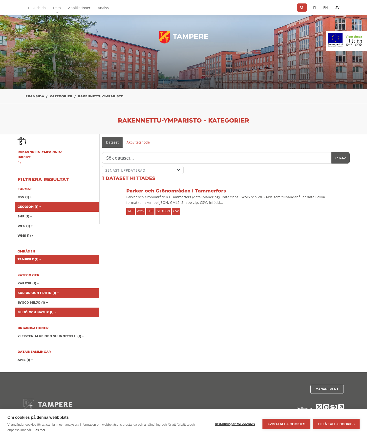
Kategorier (61, 96)
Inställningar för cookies (235, 424)
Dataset (112, 142)
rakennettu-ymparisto (101, 96)
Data (57, 7)
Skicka (340, 158)
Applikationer (79, 7)
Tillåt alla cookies (336, 424)
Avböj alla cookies (286, 424)
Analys (103, 7)
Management (327, 389)
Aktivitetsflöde (138, 142)
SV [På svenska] (337, 7)
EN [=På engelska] (325, 7)
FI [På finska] (314, 7)
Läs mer (39, 430)
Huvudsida (37, 7)
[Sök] (302, 7)
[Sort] (143, 170)
